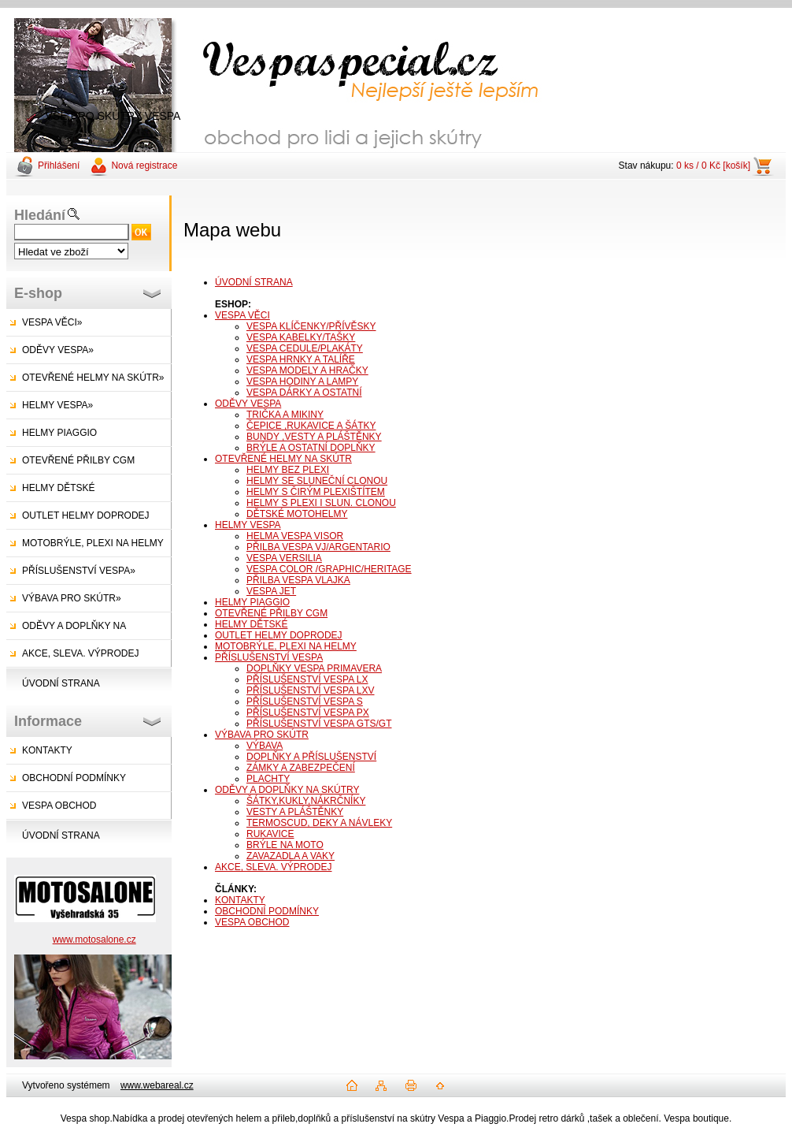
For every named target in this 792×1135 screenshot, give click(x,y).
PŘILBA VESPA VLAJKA (298, 580)
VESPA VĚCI (242, 315)
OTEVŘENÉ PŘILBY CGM (78, 460)
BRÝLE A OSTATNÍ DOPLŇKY (311, 447)
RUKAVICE (270, 833)
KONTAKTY (47, 750)
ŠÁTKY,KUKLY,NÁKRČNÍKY (305, 800)
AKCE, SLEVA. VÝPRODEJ (80, 653)
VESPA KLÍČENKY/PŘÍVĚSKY (311, 326)
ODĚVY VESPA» (58, 349)
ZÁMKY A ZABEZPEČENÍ (300, 767)
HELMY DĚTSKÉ (58, 487)
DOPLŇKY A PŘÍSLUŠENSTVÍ (311, 756)
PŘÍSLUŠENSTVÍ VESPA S (304, 701)
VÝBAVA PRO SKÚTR (262, 734)
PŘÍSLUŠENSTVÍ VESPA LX (307, 679)
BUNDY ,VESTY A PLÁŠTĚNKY (314, 436)
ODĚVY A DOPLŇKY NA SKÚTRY (287, 789)
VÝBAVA (264, 745)
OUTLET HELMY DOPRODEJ (86, 515)
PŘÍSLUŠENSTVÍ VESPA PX (307, 712)
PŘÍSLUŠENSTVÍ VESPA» (78, 570)
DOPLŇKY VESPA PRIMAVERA (314, 668)
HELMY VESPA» (57, 405)
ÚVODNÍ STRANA (61, 683)
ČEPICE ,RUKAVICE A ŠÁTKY (311, 425)
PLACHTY (268, 778)
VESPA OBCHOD (59, 805)
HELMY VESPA (248, 524)
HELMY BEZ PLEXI (287, 469)
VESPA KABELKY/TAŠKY (300, 337)
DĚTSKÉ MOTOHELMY (296, 513)
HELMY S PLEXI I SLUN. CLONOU (321, 502)
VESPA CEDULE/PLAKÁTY (304, 348)
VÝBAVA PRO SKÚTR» (71, 598)
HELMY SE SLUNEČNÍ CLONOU (316, 480)
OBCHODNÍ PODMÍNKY (74, 777)
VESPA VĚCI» (52, 322)
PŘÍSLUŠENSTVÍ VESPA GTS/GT (319, 723)
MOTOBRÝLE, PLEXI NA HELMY (93, 543)
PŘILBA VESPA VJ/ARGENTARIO (318, 547)
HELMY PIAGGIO (59, 432)
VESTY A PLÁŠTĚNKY (294, 811)
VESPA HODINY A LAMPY (302, 381)
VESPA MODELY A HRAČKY (307, 370)
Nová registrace (144, 165)
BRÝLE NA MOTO (285, 844)
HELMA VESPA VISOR (294, 535)
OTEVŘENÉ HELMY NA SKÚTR (283, 458)
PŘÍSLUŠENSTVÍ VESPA (269, 657)
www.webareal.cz (157, 1085)
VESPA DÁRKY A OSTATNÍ (304, 392)
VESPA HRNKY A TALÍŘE (300, 359)
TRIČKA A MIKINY (285, 414)
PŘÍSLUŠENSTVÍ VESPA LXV (310, 690)
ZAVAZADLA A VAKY (290, 855)
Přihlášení (59, 165)
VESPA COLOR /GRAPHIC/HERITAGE (329, 569)
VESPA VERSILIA (284, 558)
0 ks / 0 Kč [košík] (713, 165)
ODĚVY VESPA (248, 403)
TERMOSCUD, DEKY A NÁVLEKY (319, 822)
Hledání (39, 215)
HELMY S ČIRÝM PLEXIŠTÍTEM (315, 491)
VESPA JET (271, 591)
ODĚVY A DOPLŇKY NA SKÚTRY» (66, 630)
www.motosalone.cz (94, 939)
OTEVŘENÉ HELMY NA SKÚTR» (93, 377)
